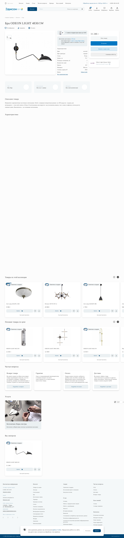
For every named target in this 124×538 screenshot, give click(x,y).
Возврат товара (97, 494)
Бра (34, 494)
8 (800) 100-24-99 (7, 489)
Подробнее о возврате (18, 386)
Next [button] (118, 277)
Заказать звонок (7, 492)
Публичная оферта (67, 524)
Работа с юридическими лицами (71, 503)
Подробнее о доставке (105, 386)
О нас (33, 3)
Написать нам (6, 499)
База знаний (59, 3)
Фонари (35, 518)
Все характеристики (62, 74)
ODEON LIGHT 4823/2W (12, 348)
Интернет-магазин (97, 517)
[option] (9, 37)
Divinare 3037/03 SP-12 (51, 304)
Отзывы (65, 501)
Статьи (95, 503)
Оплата (95, 489)
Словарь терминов (97, 506)
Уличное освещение (38, 506)
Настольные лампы (38, 497)
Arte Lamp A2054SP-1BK (90, 304)
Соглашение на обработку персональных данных (75, 515)
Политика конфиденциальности (71, 518)
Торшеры (35, 499)
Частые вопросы (42, 3)
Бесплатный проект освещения (70, 489)
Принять (97, 530)
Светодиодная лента (38, 514)
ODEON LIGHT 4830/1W (12, 462)
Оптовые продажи (97, 524)
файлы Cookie (57, 530)
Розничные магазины (98, 515)
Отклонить (87, 530)
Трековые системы (37, 501)
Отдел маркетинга (97, 522)
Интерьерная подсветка (39, 511)
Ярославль (10, 3)
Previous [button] (114, 277)
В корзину (104, 43)
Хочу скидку (104, 38)
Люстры (35, 489)
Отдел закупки (97, 520)
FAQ (94, 487)
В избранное (9, 28)
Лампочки (35, 521)
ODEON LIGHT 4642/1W (90, 348)
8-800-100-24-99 (114, 3)
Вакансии (65, 513)
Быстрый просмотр (24, 315)
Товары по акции (37, 487)
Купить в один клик (104, 49)
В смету (32, 28)
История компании (67, 511)
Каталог (21, 3)
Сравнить (21, 28)
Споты (34, 504)
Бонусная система (67, 492)
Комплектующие (37, 523)
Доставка (95, 492)
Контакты (68, 3)
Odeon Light (84, 72)
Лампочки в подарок (68, 487)
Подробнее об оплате (76, 386)
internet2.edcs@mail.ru (8, 497)
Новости (65, 508)
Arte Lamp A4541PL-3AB (12, 304)
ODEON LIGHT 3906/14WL (52, 348)
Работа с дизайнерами (68, 506)
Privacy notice (118, 402)
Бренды (51, 3)
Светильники (36, 492)
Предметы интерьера (38, 516)
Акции (28, 3)
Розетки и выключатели (39, 509)
